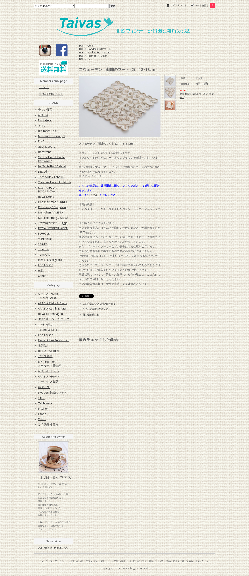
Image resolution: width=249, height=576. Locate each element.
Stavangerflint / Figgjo (53, 223)
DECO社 (43, 171)
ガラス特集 (45, 356)
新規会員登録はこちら (51, 94)
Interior (92, 55)
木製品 (42, 345)
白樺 (41, 270)
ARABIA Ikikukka (48, 376)
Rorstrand (45, 152)
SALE (41, 398)
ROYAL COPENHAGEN (53, 228)
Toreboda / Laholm (51, 177)
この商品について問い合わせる (99, 303)
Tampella (44, 254)
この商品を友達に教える (95, 309)
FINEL (42, 141)
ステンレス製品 (48, 382)
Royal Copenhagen (50, 314)
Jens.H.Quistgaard (50, 260)
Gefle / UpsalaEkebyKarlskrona (51, 159)
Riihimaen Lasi (47, 131)
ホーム (44, 561)
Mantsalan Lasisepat (51, 136)
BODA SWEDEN (48, 351)
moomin (43, 249)
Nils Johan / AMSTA (50, 212)
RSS (198, 561)
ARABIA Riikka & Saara (52, 303)
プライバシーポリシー (97, 561)
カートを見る (205, 5)
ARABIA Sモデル (48, 371)
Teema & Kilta (47, 330)
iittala (41, 125)
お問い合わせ (76, 561)
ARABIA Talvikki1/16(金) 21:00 (48, 296)
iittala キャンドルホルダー (55, 319)
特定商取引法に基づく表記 (180, 561)
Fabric (91, 59)
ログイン (44, 87)
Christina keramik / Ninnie (54, 182)
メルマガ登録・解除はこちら (53, 547)
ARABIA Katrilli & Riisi (52, 308)
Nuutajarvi (45, 120)
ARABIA (43, 115)
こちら (94, 195)
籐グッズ (44, 387)
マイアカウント (178, 5)
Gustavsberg (46, 146)
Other (90, 45)
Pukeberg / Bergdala (52, 207)
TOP (81, 45)
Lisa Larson (45, 265)
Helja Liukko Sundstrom (53, 340)
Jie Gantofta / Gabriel (52, 166)
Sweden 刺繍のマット (99, 49)
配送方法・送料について (150, 561)
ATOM (205, 561)
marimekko (45, 239)
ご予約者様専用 (48, 424)
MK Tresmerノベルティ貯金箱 (49, 363)
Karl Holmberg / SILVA (53, 218)
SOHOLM (44, 233)
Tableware (94, 52)
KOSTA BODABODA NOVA (47, 189)
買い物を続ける (91, 314)
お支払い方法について (123, 561)
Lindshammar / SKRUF (53, 202)
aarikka (42, 244)
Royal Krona (46, 196)
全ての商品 (45, 109)
